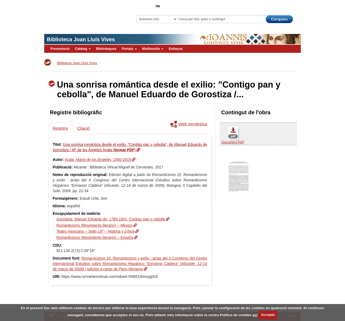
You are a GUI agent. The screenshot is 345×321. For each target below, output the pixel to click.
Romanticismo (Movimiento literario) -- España (94, 237)
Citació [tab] (83, 128)
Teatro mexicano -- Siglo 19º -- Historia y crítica (95, 231)
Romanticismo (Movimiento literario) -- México (94, 225)
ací (255, 315)
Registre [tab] (60, 128)
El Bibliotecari (276, 4)
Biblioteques (106, 49)
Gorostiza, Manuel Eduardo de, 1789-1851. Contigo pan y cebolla (110, 219)
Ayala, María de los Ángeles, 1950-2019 (98, 159)
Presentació (60, 49)
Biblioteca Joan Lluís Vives (81, 39)
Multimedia (152, 49)
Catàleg (83, 49)
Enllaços (176, 49)
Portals (129, 49)
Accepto (268, 315)
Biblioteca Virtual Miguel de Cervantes (82, 13)
